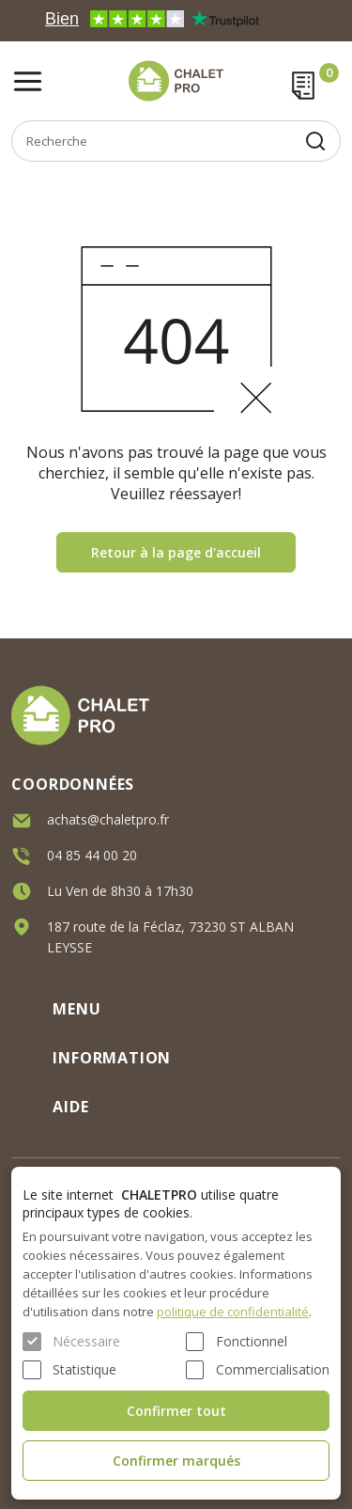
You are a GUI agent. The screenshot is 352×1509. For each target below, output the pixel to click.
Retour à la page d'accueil (176, 552)
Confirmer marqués (176, 1461)
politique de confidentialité (233, 1311)
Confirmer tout (176, 1411)
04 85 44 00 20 (92, 855)
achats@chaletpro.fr (108, 819)
